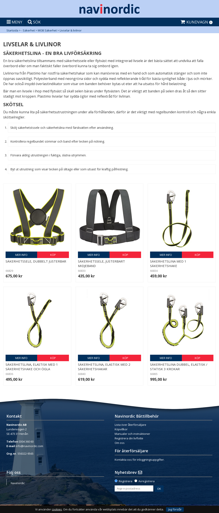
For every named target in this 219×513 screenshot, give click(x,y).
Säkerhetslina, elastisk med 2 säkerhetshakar (104, 366)
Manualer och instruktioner (132, 434)
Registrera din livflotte (129, 438)
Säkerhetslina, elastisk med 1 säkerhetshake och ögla (32, 366)
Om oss (120, 443)
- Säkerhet (28, 30)
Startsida (12, 30)
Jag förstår (175, 509)
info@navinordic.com (29, 446)
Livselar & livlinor (71, 30)
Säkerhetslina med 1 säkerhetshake (168, 263)
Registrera (125, 481)
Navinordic (18, 483)
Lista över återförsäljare (130, 425)
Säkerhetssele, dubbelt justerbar (36, 261)
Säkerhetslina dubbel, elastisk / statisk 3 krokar (178, 366)
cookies (57, 509)
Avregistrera (146, 481)
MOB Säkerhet (47, 30)
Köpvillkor (121, 429)
